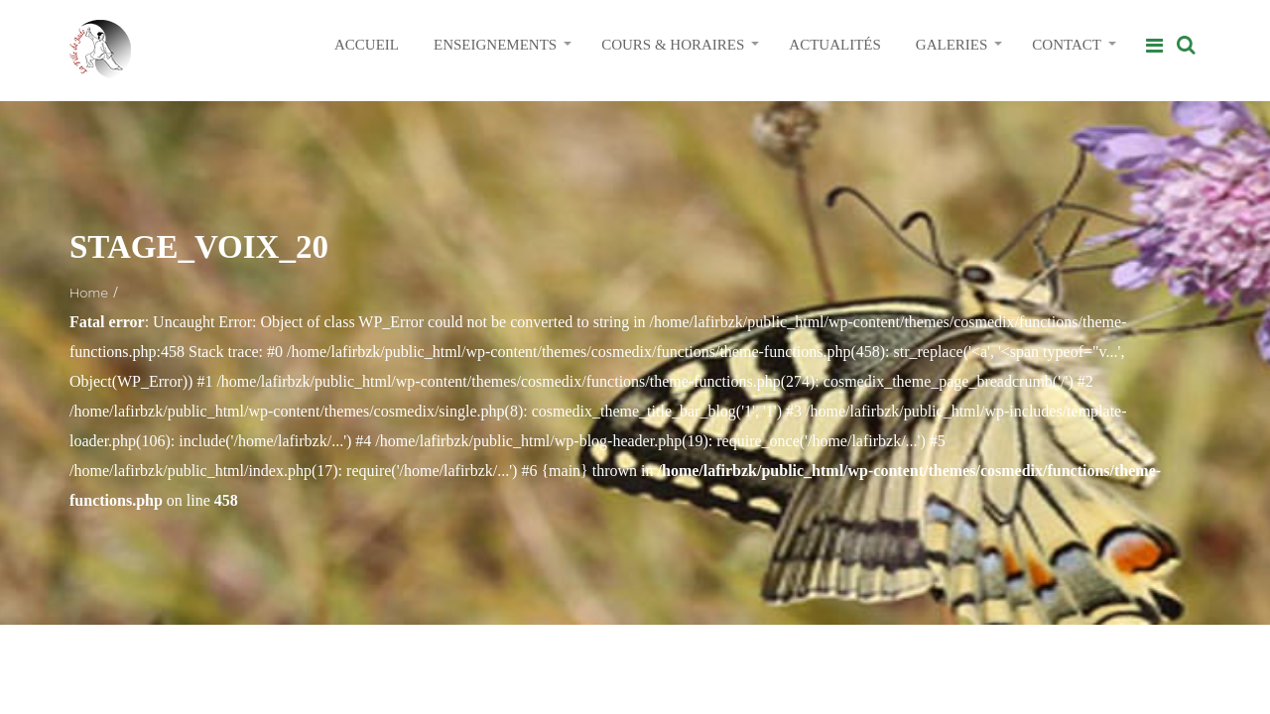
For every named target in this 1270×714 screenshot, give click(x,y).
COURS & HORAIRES (672, 45)
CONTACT (1066, 45)
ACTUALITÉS (835, 45)
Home (88, 292)
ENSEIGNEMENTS (495, 45)
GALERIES (952, 45)
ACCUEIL (366, 45)
